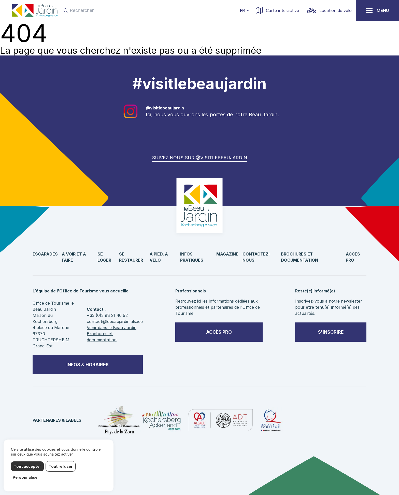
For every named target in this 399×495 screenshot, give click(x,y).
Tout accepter (27, 466)
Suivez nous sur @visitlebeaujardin (199, 157)
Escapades (45, 254)
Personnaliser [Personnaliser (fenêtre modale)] (26, 477)
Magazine (227, 254)
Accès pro (219, 332)
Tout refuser (61, 466)
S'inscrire (331, 332)
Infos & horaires (87, 364)
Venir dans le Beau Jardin (111, 327)
